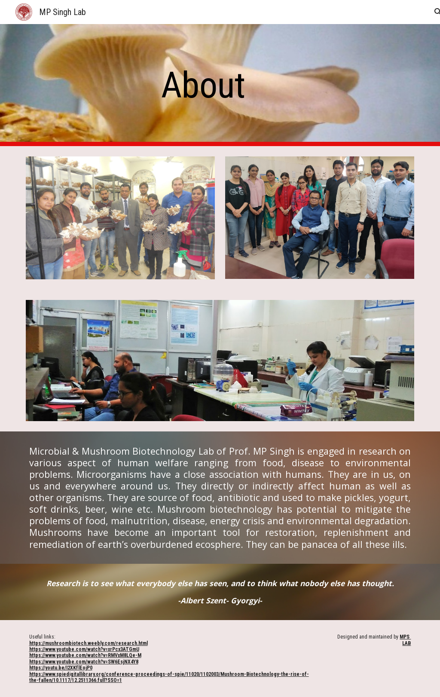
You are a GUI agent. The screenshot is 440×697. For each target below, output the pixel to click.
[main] (203, 85)
